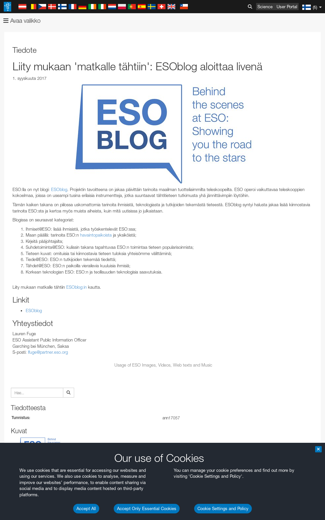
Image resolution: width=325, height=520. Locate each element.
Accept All (86, 508)
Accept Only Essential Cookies (146, 508)
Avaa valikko (22, 20)
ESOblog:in (76, 287)
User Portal (287, 6)
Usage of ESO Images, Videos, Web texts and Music (163, 365)
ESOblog (59, 189)
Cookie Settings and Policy (223, 508)
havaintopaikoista (96, 235)
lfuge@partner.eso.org (48, 352)
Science (265, 6)
